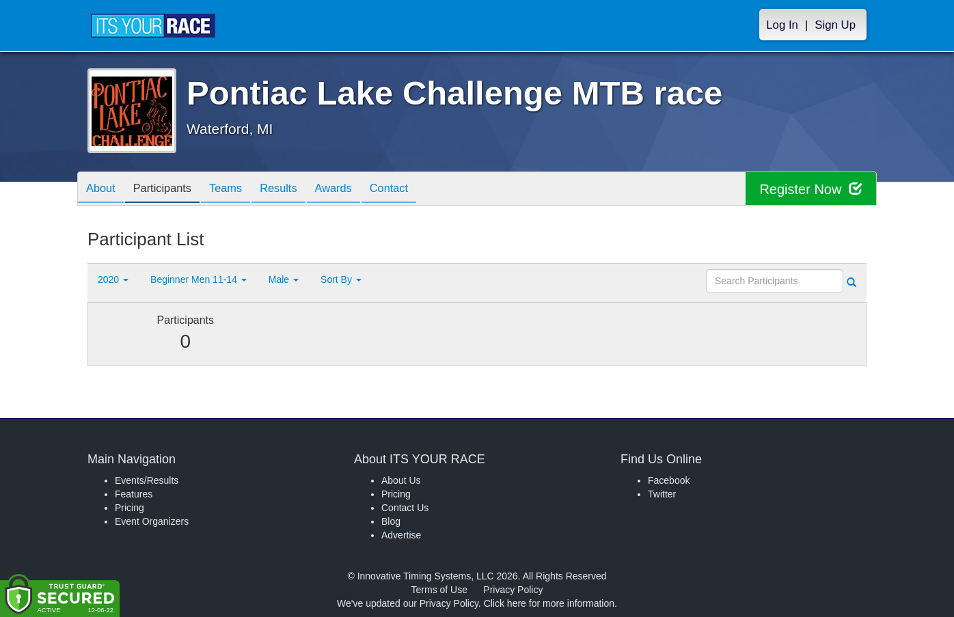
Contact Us (404, 507)
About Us (401, 480)
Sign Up (835, 24)
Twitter (662, 494)
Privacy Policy (513, 589)
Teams (239, 189)
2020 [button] (113, 279)
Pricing (129, 507)
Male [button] (284, 279)
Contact (417, 189)
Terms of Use (439, 589)
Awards (357, 189)
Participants (170, 189)
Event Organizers (152, 521)
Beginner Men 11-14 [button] (198, 279)
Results (296, 189)
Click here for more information (549, 603)
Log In (782, 24)
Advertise (401, 535)
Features (133, 494)
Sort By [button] (341, 279)
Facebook (669, 480)
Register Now (810, 189)
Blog (390, 521)
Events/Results (146, 480)
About (103, 189)
